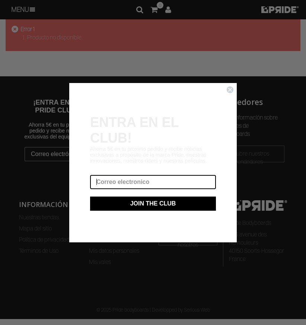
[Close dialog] (230, 89)
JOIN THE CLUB (153, 203)
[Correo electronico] (153, 182)
